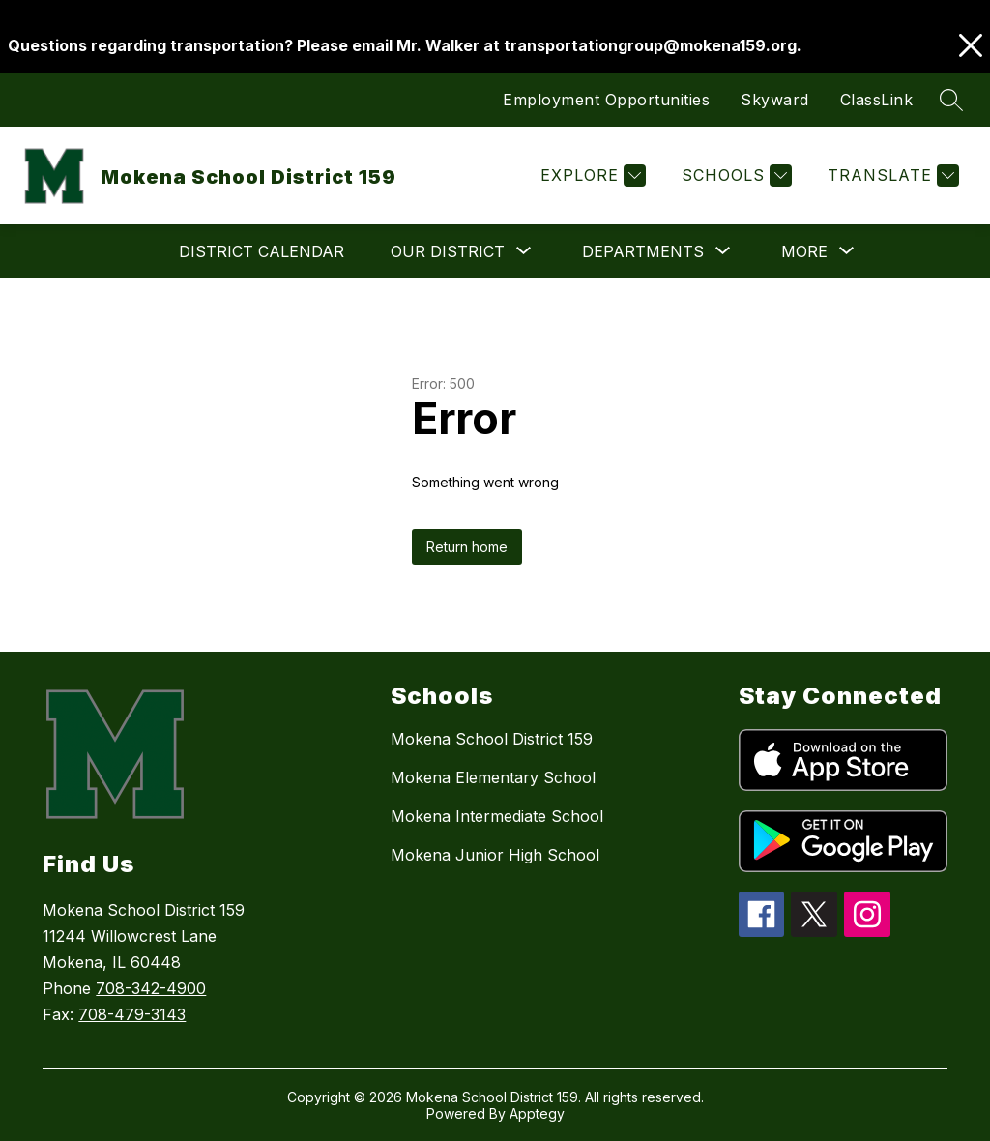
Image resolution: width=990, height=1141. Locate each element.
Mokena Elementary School (493, 777)
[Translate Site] (891, 175)
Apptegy (537, 1113)
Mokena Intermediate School (497, 816)
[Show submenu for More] (804, 251)
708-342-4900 (151, 988)
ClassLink (877, 99)
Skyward (775, 99)
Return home (467, 547)
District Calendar (261, 251)
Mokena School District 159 (492, 738)
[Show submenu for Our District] (448, 251)
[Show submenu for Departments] (643, 251)
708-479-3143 (132, 1014)
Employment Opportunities (606, 99)
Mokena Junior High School (495, 854)
